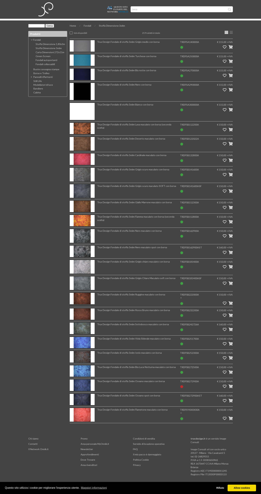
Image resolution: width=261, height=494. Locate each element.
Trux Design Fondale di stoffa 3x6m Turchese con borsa (126, 61)
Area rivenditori (89, 470)
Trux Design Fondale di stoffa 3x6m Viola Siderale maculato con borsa (134, 343)
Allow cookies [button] (242, 488)
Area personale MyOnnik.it (95, 448)
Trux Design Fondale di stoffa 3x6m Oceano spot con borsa (128, 400)
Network (104, 22)
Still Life (37, 86)
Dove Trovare (88, 464)
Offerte (90, 22)
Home (34, 22)
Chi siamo (33, 443)
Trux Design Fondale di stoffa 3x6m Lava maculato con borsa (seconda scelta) (134, 131)
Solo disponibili (80, 38)
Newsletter (87, 454)
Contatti (33, 448)
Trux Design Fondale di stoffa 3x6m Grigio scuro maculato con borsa (133, 174)
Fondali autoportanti (46, 65)
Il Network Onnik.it (38, 454)
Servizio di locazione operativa (149, 448)
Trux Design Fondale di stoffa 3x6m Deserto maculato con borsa (131, 143)
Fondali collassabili (45, 69)
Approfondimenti (71, 22)
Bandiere (38, 93)
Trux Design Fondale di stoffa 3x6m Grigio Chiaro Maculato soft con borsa (136, 283)
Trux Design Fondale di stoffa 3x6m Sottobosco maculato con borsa (133, 329)
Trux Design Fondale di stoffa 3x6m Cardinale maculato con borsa (131, 160)
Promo (84, 443)
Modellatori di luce (43, 90)
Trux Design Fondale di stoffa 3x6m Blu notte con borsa (126, 75)
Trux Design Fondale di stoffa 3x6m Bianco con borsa (125, 109)
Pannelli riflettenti (43, 82)
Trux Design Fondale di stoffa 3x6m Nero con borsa (124, 89)
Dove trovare (49, 22)
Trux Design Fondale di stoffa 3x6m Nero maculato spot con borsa (132, 252)
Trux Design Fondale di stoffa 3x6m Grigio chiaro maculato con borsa (133, 266)
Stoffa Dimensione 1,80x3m (50, 49)
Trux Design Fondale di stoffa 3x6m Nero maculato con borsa (129, 235)
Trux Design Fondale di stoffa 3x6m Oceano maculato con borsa (131, 386)
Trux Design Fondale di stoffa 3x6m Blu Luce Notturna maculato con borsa (136, 372)
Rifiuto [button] (220, 488)
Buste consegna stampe (46, 74)
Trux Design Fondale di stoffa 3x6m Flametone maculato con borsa (132, 414)
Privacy (137, 470)
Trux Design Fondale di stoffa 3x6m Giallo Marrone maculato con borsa (134, 207)
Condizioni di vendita (144, 443)
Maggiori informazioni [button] (94, 487)
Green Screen (43, 61)
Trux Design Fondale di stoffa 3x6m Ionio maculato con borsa (129, 357)
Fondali (87, 30)
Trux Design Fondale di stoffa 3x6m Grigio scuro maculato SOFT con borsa (136, 191)
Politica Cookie (141, 464)
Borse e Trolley (41, 78)
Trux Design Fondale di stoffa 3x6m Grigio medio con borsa (128, 46)
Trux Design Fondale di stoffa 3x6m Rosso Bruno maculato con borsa (133, 315)
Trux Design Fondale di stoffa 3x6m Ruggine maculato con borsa (131, 299)
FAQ (135, 454)
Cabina (37, 97)
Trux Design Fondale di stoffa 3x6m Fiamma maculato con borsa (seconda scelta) (135, 223)
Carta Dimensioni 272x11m (50, 57)
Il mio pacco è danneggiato (147, 459)
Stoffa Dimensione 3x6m (112, 30)
